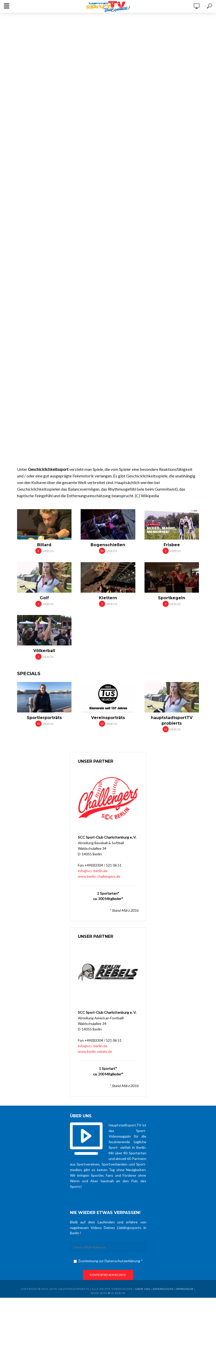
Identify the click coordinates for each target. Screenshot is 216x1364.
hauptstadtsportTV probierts (172, 720)
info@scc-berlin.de (92, 871)
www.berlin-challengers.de (99, 876)
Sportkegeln (171, 597)
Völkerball (44, 650)
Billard (44, 544)
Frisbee (172, 544)
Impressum (184, 1288)
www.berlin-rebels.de (95, 1051)
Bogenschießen (108, 544)
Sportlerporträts (44, 717)
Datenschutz (163, 1288)
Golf (44, 597)
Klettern (108, 597)
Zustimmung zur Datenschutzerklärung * (108, 1261)
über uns (142, 1288)
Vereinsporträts (108, 717)
